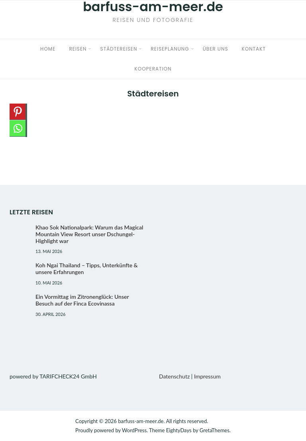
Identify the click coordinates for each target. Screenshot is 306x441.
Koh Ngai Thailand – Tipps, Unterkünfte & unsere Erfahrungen (86, 268)
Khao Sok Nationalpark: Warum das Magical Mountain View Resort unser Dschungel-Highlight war (89, 234)
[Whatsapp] (18, 128)
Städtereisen (118, 48)
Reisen (77, 48)
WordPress (134, 430)
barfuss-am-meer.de (140, 421)
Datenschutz (174, 376)
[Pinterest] (18, 112)
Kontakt (254, 48)
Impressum (207, 376)
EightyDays (179, 430)
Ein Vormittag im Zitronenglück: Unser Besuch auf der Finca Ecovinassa (82, 300)
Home (47, 48)
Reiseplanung (170, 48)
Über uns (215, 48)
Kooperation (153, 68)
